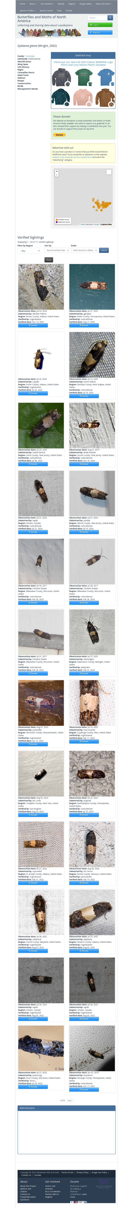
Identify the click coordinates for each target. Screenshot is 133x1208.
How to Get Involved (50, 1187)
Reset (48, 259)
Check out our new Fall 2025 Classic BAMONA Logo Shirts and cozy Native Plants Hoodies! (83, 63)
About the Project (28, 1186)
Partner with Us (52, 1194)
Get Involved (47, 3)
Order (74, 245)
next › (70, 1100)
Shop (59, 10)
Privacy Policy (82, 1172)
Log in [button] (94, 24)
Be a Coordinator (52, 1191)
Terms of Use (67, 1172)
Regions (71, 3)
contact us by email (61, 157)
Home (22, 3)
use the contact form (82, 157)
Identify (61, 3)
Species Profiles (28, 10)
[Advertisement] (66, 1132)
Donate (69, 10)
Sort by (48, 245)
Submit (104, 250)
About (33, 3)
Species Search (46, 10)
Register (48, 1197)
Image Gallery (86, 3)
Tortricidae (29, 56)
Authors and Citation (25, 1190)
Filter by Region (25, 245)
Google (96, 224)
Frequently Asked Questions (27, 1198)
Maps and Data (103, 3)
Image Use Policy (99, 1172)
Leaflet (82, 224)
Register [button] (95, 32)
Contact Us (26, 1175)
